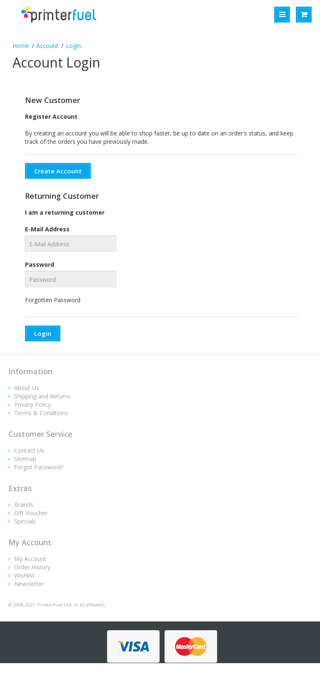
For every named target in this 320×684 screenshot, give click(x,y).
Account (47, 46)
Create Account (58, 171)
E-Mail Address (47, 229)
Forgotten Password (52, 300)
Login (73, 46)
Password (39, 264)
